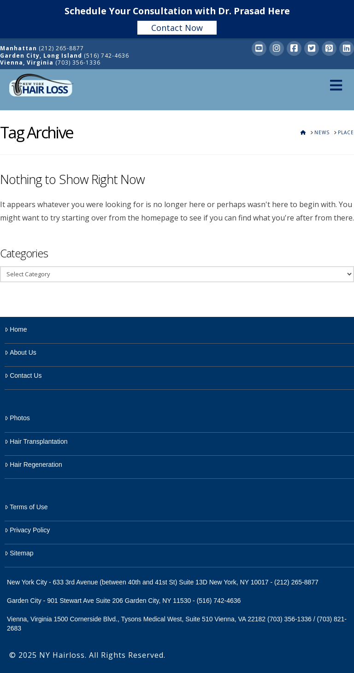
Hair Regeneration (33, 464)
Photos (17, 418)
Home (16, 329)
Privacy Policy (27, 530)
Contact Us (23, 375)
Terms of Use (26, 507)
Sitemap (19, 553)
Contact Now (177, 27)
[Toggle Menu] (336, 85)
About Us (20, 352)
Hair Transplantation (36, 441)
